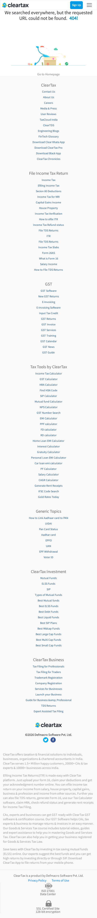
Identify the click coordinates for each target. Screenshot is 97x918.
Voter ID (48, 557)
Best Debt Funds (48, 611)
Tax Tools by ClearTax (48, 366)
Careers (48, 103)
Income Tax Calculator (48, 373)
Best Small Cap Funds (49, 645)
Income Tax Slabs (48, 247)
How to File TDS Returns (48, 269)
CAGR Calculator (48, 480)
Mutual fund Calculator (48, 401)
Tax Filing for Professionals (48, 666)
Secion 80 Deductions (48, 191)
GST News (49, 347)
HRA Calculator (48, 384)
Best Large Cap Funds (48, 634)
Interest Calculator (48, 446)
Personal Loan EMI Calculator (48, 457)
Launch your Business (48, 694)
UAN (48, 546)
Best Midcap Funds (48, 628)
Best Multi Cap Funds (48, 640)
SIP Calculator (48, 396)
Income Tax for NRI (48, 197)
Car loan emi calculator (48, 463)
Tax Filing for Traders (48, 672)
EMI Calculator (48, 418)
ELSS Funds (48, 583)
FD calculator (49, 429)
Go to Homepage (48, 74)
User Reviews (48, 114)
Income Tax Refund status (48, 225)
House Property (48, 208)
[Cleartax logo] (15, 5)
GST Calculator (49, 379)
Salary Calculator (48, 474)
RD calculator (48, 435)
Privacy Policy (37, 880)
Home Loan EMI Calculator (48, 441)
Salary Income (48, 264)
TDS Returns (48, 705)
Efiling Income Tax (48, 185)
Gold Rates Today (48, 497)
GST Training (48, 335)
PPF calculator (48, 424)
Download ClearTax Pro (48, 147)
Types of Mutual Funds (48, 595)
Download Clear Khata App (48, 142)
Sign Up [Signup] (76, 5)
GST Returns (48, 319)
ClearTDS (48, 125)
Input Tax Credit (48, 313)
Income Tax (48, 180)
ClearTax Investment (48, 571)
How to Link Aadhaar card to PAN (48, 518)
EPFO (48, 540)
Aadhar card (48, 535)
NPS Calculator (49, 407)
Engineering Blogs (48, 131)
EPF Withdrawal (48, 551)
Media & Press (48, 108)
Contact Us (48, 91)
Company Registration (48, 683)
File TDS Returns (48, 230)
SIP (49, 589)
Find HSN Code (48, 390)
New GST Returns (48, 296)
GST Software (49, 291)
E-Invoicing (48, 302)
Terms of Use (60, 880)
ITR (48, 236)
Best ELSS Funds (48, 606)
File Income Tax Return (48, 173)
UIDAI (48, 523)
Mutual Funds (48, 578)
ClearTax (48, 85)
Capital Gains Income (48, 202)
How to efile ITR (48, 219)
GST (48, 284)
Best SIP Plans (48, 623)
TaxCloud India (49, 119)
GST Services (48, 330)
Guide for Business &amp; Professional (49, 700)
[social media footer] (46, 739)
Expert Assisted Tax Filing (48, 711)
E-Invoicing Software (48, 307)
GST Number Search (49, 413)
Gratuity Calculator (48, 452)
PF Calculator (48, 469)
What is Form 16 (48, 258)
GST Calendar (48, 341)
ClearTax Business (48, 659)
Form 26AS (48, 253)
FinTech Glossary (48, 136)
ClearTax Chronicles (48, 159)
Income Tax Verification (48, 213)
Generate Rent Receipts (49, 485)
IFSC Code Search (48, 491)
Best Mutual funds (48, 600)
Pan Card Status (48, 529)
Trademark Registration (48, 677)
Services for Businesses (48, 689)
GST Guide (48, 352)
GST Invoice (48, 324)
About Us (48, 97)
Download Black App (48, 153)
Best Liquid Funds (48, 617)
